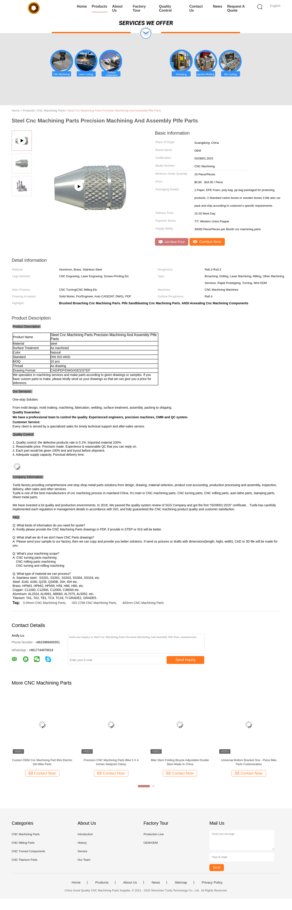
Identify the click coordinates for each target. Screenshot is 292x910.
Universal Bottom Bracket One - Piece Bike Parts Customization (249, 762)
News (217, 6)
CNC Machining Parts (26, 834)
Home (82, 6)
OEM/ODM (151, 842)
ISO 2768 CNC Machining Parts (94, 603)
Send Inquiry (186, 660)
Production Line (154, 834)
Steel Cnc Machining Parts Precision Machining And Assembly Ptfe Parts (114, 110)
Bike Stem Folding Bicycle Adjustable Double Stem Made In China (180, 762)
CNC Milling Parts (23, 842)
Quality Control (165, 8)
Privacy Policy (212, 882)
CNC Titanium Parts (24, 859)
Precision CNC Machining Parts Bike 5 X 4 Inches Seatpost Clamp (111, 762)
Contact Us (196, 8)
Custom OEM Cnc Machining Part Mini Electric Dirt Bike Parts (42, 762)
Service (82, 851)
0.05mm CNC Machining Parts (44, 603)
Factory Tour (139, 8)
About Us (117, 8)
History (81, 842)
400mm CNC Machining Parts (143, 603)
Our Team (83, 859)
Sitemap (181, 882)
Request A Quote (236, 8)
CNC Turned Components (28, 851)
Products (99, 6)
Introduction (85, 834)
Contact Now (207, 242)
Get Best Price (172, 242)
